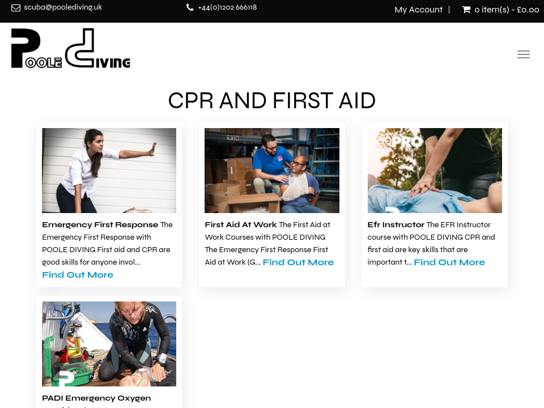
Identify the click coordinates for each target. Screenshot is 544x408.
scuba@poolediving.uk (63, 7)
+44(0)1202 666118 (227, 7)
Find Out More (77, 274)
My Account (418, 10)
